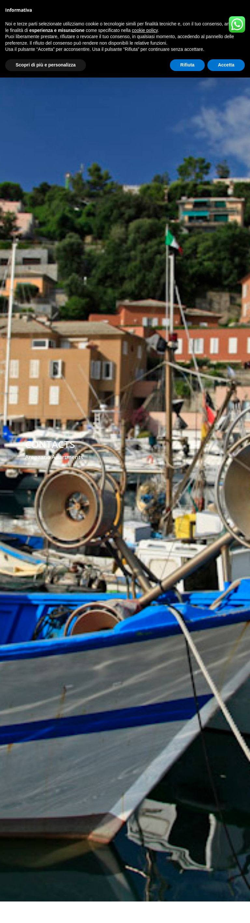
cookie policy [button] (145, 30)
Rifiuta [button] (187, 64)
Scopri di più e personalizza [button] (46, 64)
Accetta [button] (226, 64)
